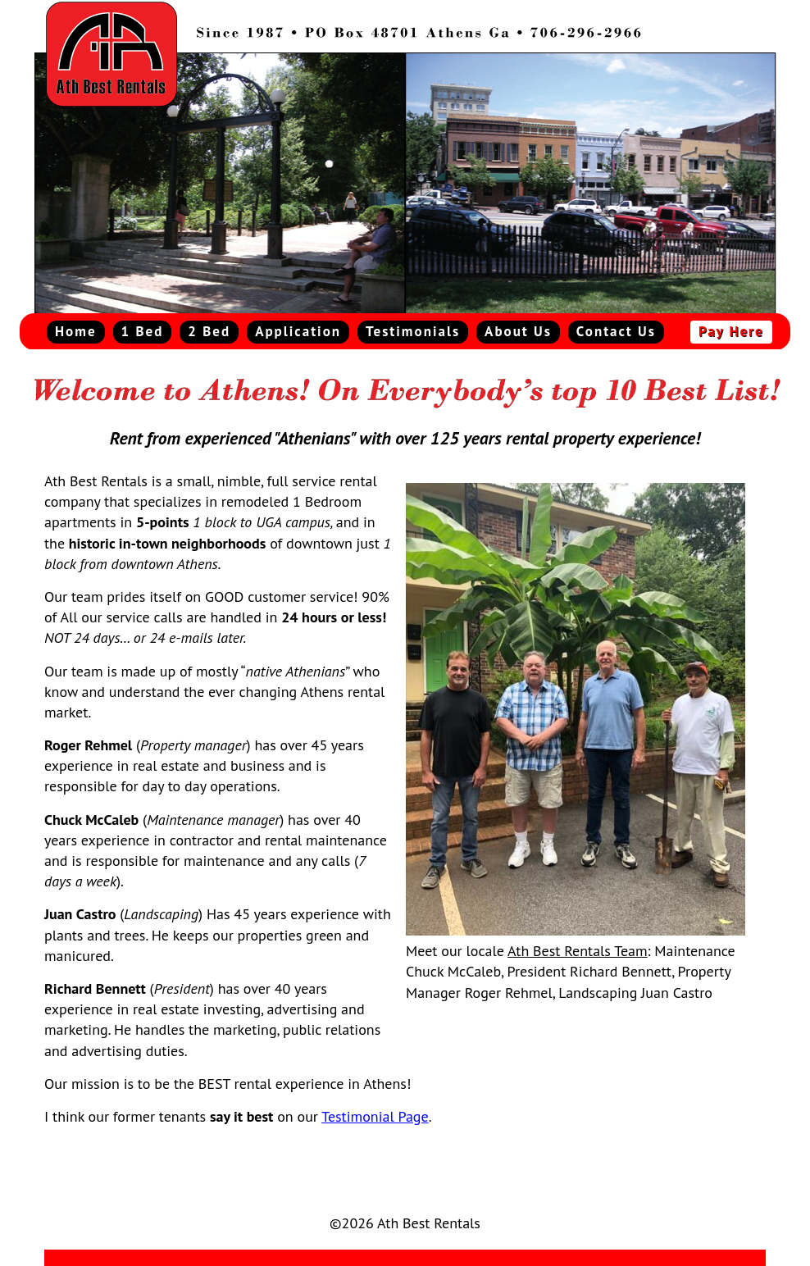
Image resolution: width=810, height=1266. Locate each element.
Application (298, 331)
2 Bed (209, 331)
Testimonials (413, 331)
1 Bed (142, 331)
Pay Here (731, 331)
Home (76, 331)
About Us (518, 331)
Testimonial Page (374, 1116)
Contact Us (616, 331)
